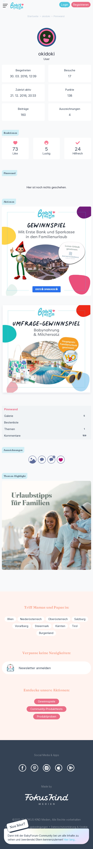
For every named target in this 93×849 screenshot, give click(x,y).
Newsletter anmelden (35, 668)
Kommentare (46, 436)
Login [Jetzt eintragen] (64, 4)
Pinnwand (11, 409)
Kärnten (60, 626)
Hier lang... (70, 839)
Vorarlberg (21, 626)
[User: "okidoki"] (46, 44)
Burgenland (46, 633)
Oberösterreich (58, 619)
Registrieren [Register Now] (81, 4)
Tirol (75, 626)
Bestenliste (11, 422)
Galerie (46, 416)
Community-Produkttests (46, 709)
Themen (46, 429)
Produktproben (46, 716)
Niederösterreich (31, 619)
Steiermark (42, 626)
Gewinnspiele (46, 701)
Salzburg (79, 619)
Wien (10, 619)
